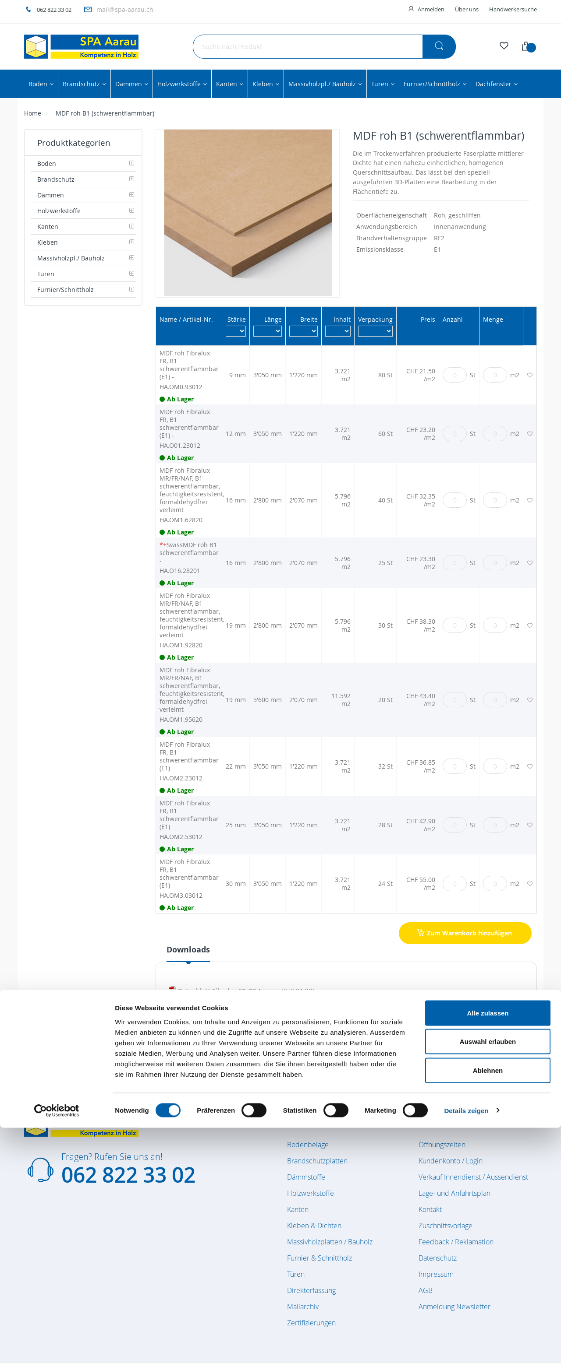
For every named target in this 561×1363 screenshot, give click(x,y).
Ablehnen (488, 1305)
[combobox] (324, 46)
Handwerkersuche (513, 9)
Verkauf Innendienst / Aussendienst (473, 1177)
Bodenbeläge (308, 1144)
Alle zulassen (487, 1248)
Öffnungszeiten (442, 1144)
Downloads (188, 949)
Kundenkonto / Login (451, 1161)
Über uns (467, 9)
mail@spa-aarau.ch (124, 9)
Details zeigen (466, 1345)
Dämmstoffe (306, 1177)
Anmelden (431, 9)
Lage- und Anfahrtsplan (454, 1193)
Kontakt (430, 1209)
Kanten (298, 1209)
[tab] (188, 953)
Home (32, 113)
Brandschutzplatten (317, 1161)
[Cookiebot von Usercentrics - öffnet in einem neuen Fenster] (56, 1345)
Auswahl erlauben (488, 1277)
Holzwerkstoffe (310, 1193)
